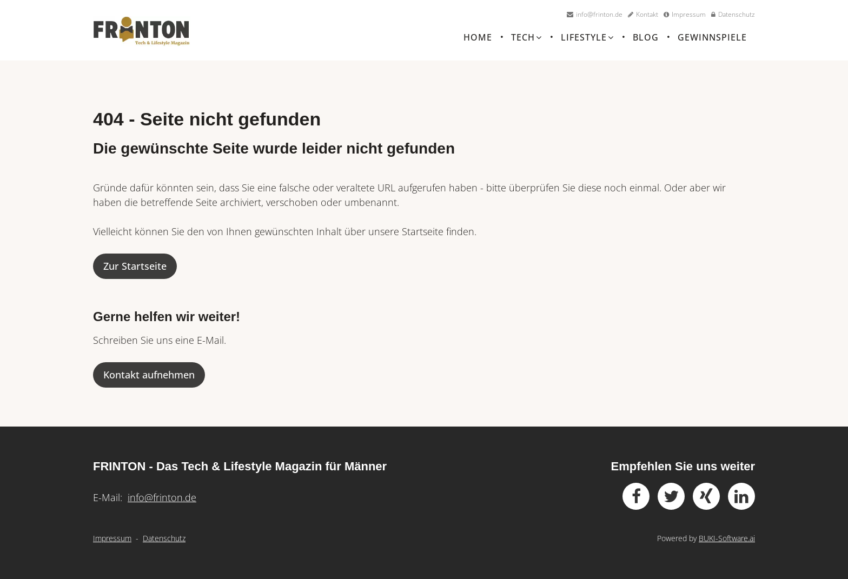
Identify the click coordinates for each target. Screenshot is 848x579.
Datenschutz (164, 538)
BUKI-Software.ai (727, 538)
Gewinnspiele (712, 39)
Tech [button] (526, 39)
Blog (646, 39)
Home (477, 39)
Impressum (112, 538)
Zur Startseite (135, 272)
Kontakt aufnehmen (149, 381)
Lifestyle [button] (587, 39)
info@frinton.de (162, 497)
